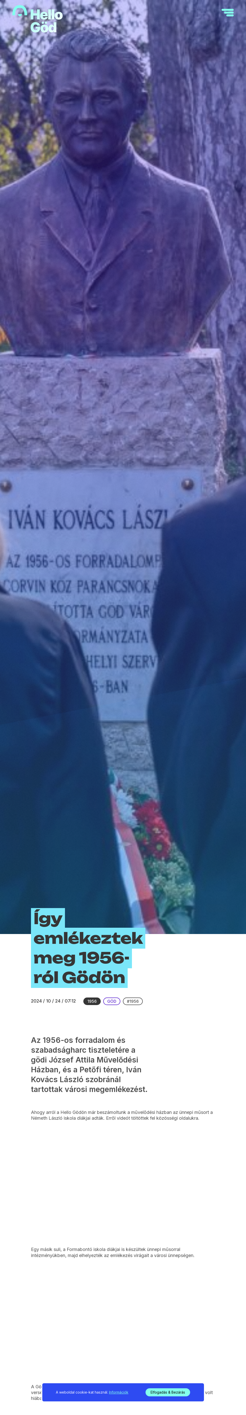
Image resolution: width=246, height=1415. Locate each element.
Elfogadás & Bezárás (168, 1392)
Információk (118, 1392)
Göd (111, 1001)
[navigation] (228, 12)
